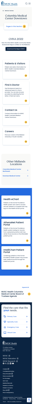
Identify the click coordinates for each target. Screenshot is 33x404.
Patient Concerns (8, 388)
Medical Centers (9, 10)
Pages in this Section (16, 26)
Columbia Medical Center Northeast (15, 170)
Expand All (25, 287)
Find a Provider (8, 374)
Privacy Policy (12, 398)
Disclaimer (5, 398)
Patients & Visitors (8, 385)
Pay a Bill (6, 390)
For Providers (6, 378)
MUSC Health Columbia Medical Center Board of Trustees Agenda (16, 293)
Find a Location (8, 376)
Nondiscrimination (21, 398)
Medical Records (7, 383)
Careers (6, 369)
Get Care (5, 381)
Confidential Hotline (8, 371)
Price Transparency (8, 392)
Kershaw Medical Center (15, 176)
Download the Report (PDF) (16, 49)
